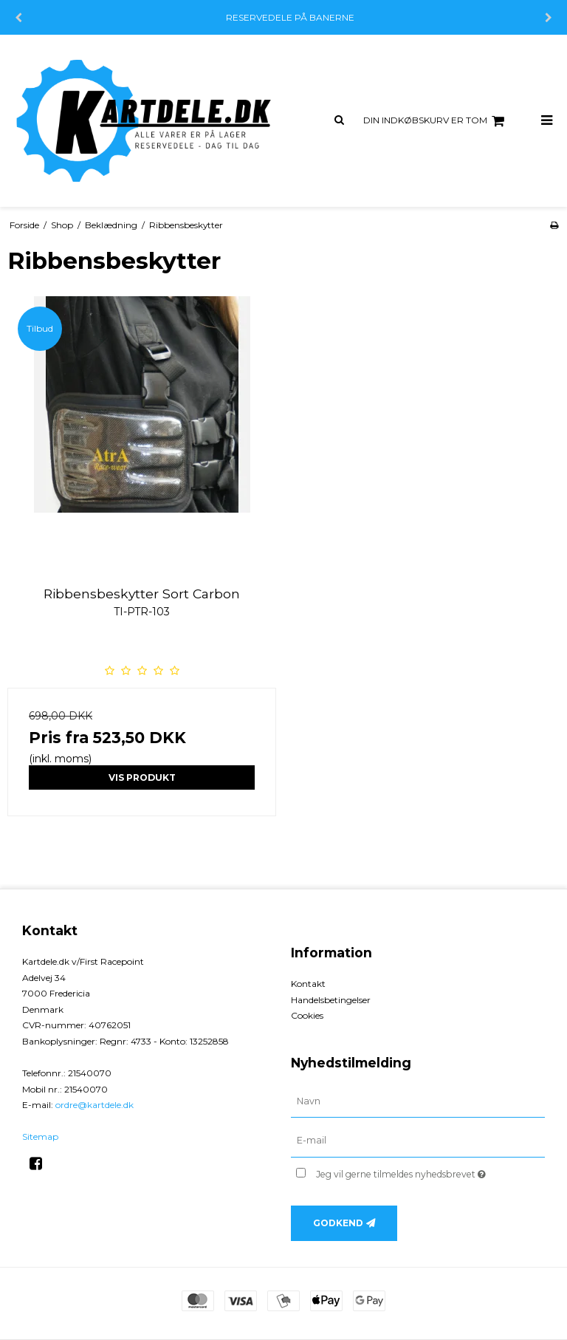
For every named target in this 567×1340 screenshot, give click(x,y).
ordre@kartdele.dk (94, 1104)
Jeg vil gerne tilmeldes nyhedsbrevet (430, 1171)
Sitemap (40, 1136)
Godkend (338, 1222)
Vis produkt (142, 777)
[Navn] (418, 1100)
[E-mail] (418, 1140)
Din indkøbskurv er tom (436, 121)
